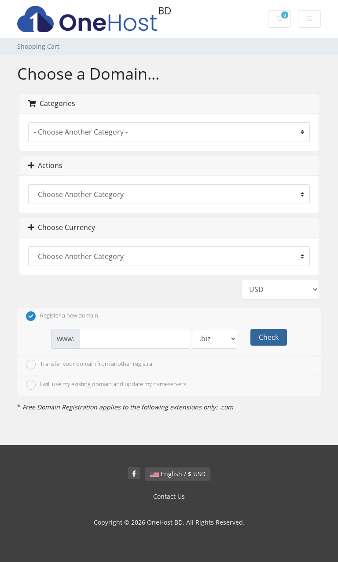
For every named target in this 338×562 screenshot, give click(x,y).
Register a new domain (62, 316)
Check (269, 337)
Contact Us (169, 496)
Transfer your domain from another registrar (90, 364)
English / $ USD (178, 474)
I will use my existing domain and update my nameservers (106, 385)
